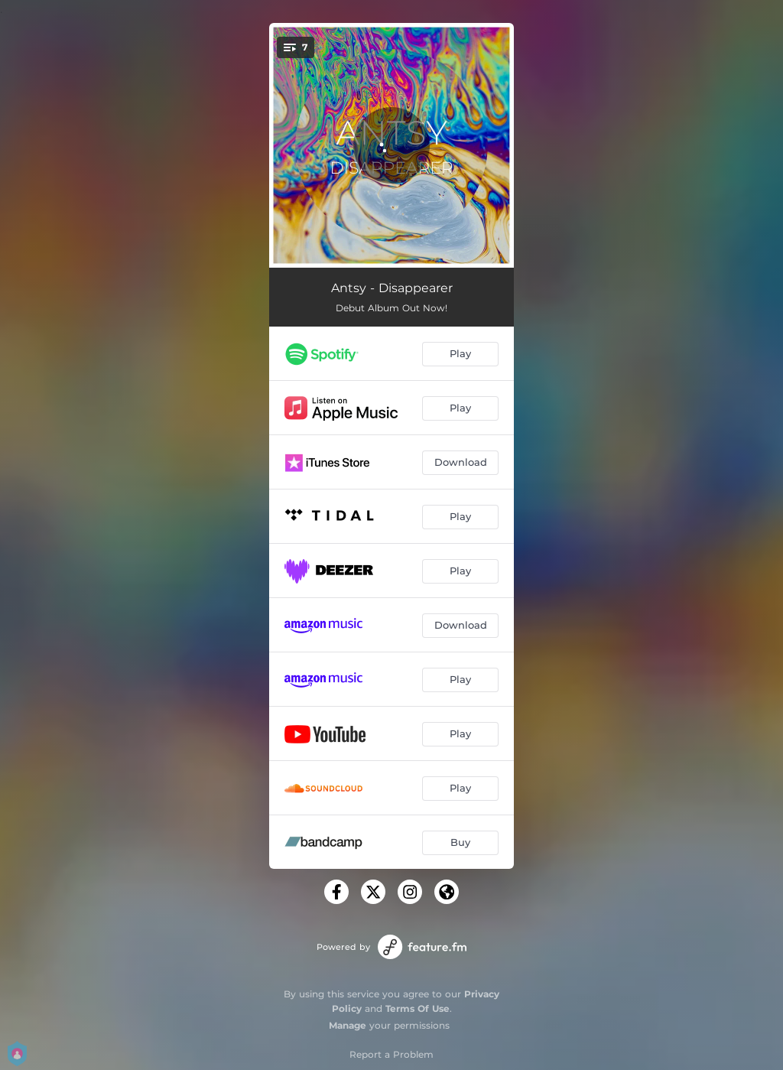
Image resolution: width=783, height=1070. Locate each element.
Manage (347, 1025)
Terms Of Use (417, 1008)
